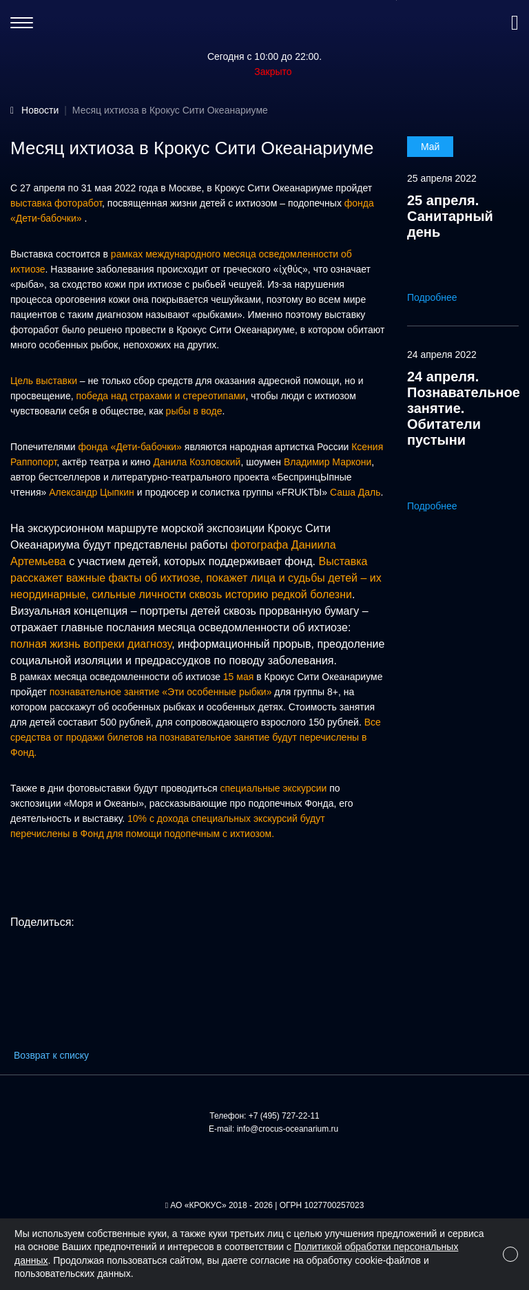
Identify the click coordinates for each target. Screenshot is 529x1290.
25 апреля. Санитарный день (450, 216)
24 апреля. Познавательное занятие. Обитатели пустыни (463, 408)
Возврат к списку (51, 1055)
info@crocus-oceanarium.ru (288, 1129)
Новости (40, 110)
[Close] (510, 1254)
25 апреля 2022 (442, 178)
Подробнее (442, 297)
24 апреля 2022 (442, 354)
